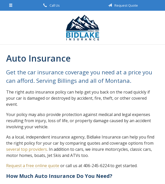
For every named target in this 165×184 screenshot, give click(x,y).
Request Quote (122, 5)
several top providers (26, 149)
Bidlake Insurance (82, 27)
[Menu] (11, 5)
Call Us (50, 5)
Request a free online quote (32, 165)
